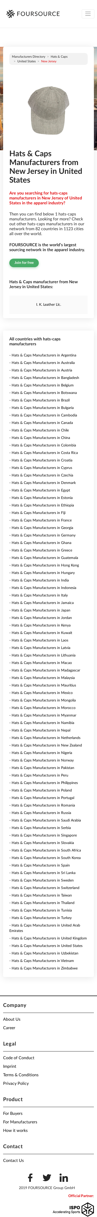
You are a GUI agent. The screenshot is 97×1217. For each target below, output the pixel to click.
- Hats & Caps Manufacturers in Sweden (41, 880)
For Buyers (13, 1113)
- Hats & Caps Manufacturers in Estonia (41, 498)
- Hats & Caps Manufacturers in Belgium (41, 385)
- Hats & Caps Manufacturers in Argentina (42, 355)
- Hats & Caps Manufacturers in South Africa (45, 850)
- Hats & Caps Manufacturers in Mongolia (42, 700)
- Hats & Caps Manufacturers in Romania (42, 805)
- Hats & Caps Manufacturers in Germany (42, 535)
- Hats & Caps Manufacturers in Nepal (39, 730)
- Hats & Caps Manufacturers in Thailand (41, 903)
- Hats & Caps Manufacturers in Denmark (42, 483)
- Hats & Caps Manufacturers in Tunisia (40, 910)
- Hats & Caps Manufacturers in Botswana (43, 393)
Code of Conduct (18, 1058)
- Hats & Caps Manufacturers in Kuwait (40, 633)
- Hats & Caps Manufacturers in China (39, 438)
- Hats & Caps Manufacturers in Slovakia (41, 843)
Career (9, 1028)
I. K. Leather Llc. (48, 305)
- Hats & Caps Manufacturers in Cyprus (40, 468)
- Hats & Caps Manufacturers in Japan (39, 610)
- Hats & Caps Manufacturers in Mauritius (42, 685)
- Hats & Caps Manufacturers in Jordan (40, 618)
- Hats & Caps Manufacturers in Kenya (40, 625)
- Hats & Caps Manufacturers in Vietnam (41, 961)
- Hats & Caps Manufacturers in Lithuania (42, 655)
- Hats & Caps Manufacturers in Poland (40, 790)
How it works (15, 1131)
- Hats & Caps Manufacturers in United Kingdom (48, 938)
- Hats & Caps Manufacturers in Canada (41, 423)
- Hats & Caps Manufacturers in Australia (42, 363)
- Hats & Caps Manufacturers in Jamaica (41, 603)
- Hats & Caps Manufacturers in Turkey (40, 918)
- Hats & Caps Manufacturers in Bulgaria (41, 408)
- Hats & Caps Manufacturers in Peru (38, 775)
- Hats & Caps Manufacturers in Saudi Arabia (45, 820)
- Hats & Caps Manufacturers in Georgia (41, 528)
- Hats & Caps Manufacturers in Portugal (41, 798)
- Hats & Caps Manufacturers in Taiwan (40, 895)
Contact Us (13, 1161)
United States (26, 61)
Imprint (9, 1066)
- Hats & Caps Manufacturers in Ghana (40, 543)
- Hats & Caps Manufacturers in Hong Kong (44, 565)
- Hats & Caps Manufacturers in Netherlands (44, 738)
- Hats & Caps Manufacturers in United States (46, 946)
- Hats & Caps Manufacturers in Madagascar (44, 670)
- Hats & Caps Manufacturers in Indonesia (42, 588)
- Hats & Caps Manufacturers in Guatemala (43, 558)
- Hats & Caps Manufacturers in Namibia (41, 723)
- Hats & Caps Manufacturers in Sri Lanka (42, 873)
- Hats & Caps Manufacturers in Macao (40, 663)
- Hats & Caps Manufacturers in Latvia (39, 648)
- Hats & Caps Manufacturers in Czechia (41, 475)
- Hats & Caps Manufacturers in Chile (39, 430)
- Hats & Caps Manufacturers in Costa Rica (43, 453)
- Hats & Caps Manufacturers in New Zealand (45, 745)
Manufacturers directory (28, 56)
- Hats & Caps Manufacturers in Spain (39, 865)
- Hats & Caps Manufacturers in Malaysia (42, 678)
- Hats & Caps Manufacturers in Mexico (41, 693)
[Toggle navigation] (88, 13)
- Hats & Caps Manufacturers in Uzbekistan (43, 953)
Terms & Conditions (21, 1075)
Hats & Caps (59, 56)
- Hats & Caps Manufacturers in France (40, 520)
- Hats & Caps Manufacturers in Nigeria (40, 753)
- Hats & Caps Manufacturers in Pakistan (41, 768)
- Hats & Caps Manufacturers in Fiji (37, 513)
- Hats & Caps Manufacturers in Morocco (42, 708)
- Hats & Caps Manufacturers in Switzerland (44, 888)
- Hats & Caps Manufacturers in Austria (40, 370)
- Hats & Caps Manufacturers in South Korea (45, 858)
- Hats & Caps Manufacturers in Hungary (42, 573)
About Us (11, 1019)
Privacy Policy (16, 1083)
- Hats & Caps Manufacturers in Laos (38, 640)
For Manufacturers (20, 1122)
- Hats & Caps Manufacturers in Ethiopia (41, 505)
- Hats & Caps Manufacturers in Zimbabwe (43, 968)
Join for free (24, 263)
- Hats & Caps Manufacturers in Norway (41, 760)
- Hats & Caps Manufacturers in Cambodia (43, 415)
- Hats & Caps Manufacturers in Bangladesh (44, 378)
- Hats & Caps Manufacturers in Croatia (40, 460)
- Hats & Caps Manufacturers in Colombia (42, 445)
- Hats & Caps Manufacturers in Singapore (43, 835)
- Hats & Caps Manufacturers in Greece (40, 550)
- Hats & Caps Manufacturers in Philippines (43, 783)
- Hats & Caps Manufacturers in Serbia (40, 828)
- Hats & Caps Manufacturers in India (39, 580)
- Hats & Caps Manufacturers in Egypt (39, 490)
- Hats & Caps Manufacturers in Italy (38, 595)
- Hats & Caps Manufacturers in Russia (40, 813)
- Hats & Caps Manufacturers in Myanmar (42, 715)
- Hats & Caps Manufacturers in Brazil (39, 400)
